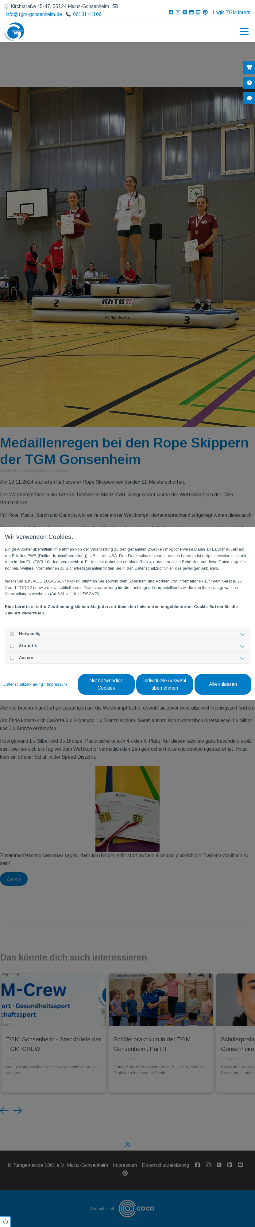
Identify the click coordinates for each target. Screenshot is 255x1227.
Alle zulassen (223, 684)
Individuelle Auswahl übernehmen (164, 684)
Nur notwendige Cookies (106, 684)
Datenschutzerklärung (23, 684)
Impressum (57, 684)
